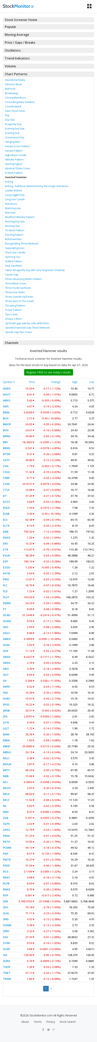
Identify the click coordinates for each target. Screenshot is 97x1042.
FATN (6, 573)
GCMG (7, 621)
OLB (5, 818)
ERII (5, 543)
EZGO (6, 567)
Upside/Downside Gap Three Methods (27, 327)
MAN (6, 734)
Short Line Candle (15, 252)
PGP (5, 853)
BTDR (6, 454)
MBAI (6, 740)
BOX (6, 430)
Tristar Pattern (13, 310)
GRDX (6, 663)
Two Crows (11, 314)
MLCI (6, 758)
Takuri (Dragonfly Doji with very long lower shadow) (34, 270)
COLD (6, 472)
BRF (5, 442)
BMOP (7, 424)
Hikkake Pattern (14, 159)
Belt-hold (10, 88)
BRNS (6, 448)
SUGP (6, 949)
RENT (6, 877)
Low (91, 382)
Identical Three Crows (17, 168)
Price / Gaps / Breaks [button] (20, 42)
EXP (5, 561)
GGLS (6, 633)
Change (56, 382)
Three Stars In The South (19, 301)
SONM (7, 925)
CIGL (6, 466)
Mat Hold (10, 212)
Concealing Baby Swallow (20, 102)
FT (4, 609)
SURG (6, 961)
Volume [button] (10, 66)
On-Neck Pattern (14, 230)
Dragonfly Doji (13, 124)
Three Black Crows (15, 283)
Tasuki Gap (11, 274)
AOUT (7, 394)
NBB (6, 776)
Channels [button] (11, 343)
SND (6, 919)
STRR (6, 943)
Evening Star (12, 133)
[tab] (48, 19)
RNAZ (6, 889)
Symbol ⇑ (9, 382)
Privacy (50, 1022)
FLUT (6, 597)
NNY (6, 812)
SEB (5, 901)
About (25, 1022)
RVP (5, 895)
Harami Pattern (14, 150)
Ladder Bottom (13, 190)
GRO (6, 669)
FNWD (7, 603)
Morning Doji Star (15, 221)
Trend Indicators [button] (17, 58)
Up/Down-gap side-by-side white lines (27, 323)
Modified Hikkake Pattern (20, 217)
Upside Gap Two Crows (18, 332)
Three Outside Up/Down (19, 296)
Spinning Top (12, 257)
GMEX (7, 639)
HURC (6, 698)
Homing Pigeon (13, 164)
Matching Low (13, 208)
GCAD (6, 615)
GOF (5, 651)
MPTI (6, 770)
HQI (5, 692)
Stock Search (68, 1022)
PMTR (7, 859)
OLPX (6, 824)
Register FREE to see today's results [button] (48, 372)
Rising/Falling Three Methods (22, 243)
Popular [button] (10, 27)
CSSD (6, 484)
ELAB (6, 514)
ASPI (6, 406)
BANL (6, 412)
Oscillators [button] (13, 50)
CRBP (6, 478)
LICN (6, 722)
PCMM (7, 847)
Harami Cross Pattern (17, 146)
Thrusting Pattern (15, 305)
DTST (6, 502)
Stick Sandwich (13, 265)
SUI (5, 955)
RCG (5, 871)
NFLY (6, 800)
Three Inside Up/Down (18, 287)
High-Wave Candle (15, 155)
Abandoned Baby (15, 80)
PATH (6, 841)
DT (5, 496)
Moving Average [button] (17, 35)
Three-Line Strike (15, 292)
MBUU (7, 752)
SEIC (6, 907)
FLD (5, 591)
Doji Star (10, 119)
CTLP (6, 490)
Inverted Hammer (16, 177)
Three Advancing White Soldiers (23, 279)
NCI (5, 782)
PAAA (6, 836)
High (74, 382)
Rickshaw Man (13, 239)
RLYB (6, 883)
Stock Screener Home (21, 20)
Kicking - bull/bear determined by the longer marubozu (36, 186)
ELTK (6, 525)
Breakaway (11, 93)
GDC (6, 627)
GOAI (6, 645)
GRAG (6, 657)
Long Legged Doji (15, 195)
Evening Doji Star (15, 128)
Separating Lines (15, 248)
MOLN (7, 764)
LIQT (6, 728)
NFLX (6, 794)
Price (32, 382)
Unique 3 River (13, 318)
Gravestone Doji (14, 137)
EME (6, 531)
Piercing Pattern (14, 234)
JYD (5, 716)
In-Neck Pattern (14, 172)
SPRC (6, 931)
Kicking (9, 181)
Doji (7, 115)
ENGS (6, 537)
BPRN (6, 436)
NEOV (7, 788)
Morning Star (12, 226)
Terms (38, 1022)
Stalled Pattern (13, 261)
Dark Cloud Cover (15, 111)
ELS (5, 519)
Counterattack (13, 106)
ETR (5, 549)
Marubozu (11, 203)
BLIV (6, 418)
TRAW (7, 979)
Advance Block (13, 84)
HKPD (6, 686)
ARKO (6, 400)
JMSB (6, 710)
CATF (6, 460)
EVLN (6, 555)
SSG (5, 937)
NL (5, 806)
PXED (6, 865)
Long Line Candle (15, 199)
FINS (6, 579)
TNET (7, 973)
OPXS (6, 830)
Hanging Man (12, 141)
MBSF (6, 746)
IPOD (6, 704)
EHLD (6, 508)
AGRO (7, 388)
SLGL (6, 913)
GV (5, 680)
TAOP (6, 967)
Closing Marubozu (15, 97)
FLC (5, 585)
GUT (6, 675)
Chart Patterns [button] (16, 74)
